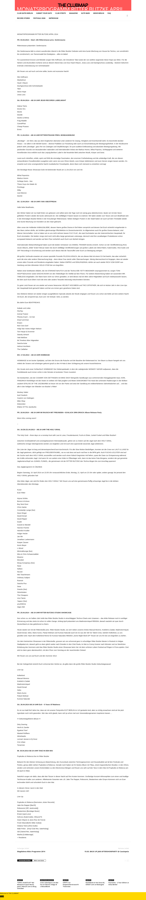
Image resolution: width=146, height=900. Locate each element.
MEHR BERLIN (98, 13)
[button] (127, 15)
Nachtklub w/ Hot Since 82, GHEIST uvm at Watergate (95, 884)
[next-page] (128, 860)
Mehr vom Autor (39, 860)
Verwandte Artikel (24, 860)
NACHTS (20, 880)
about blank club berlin (47, 880)
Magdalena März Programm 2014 (31, 851)
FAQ (109, 13)
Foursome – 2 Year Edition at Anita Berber (118, 884)
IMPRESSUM (53, 18)
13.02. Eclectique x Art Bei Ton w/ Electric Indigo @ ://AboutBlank (49, 884)
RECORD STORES (23, 18)
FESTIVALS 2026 (39, 18)
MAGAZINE (73, 13)
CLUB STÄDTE (60, 13)
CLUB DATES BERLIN (25, 13)
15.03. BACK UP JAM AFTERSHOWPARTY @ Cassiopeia (107, 851)
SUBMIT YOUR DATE (44, 13)
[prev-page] (125, 860)
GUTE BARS (85, 13)
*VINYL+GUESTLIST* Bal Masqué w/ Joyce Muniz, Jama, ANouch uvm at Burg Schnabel (26, 885)
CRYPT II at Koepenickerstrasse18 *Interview (71, 884)
